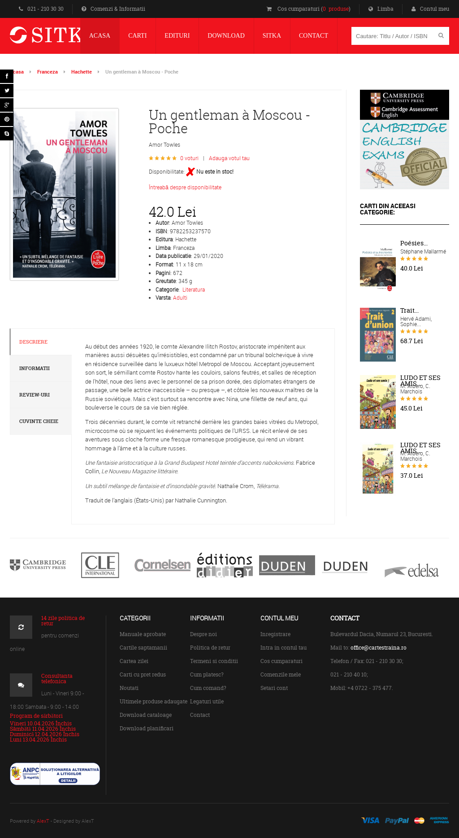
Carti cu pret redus (143, 674)
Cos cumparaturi (281, 661)
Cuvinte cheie (38, 421)
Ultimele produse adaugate (153, 701)
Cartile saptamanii (143, 647)
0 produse (336, 9)
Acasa (17, 71)
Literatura (193, 289)
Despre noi (203, 634)
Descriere (33, 341)
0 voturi (189, 157)
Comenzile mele (280, 674)
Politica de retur (210, 647)
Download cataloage (146, 715)
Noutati (129, 688)
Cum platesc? (207, 674)
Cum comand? (208, 688)
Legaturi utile (207, 701)
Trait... (409, 310)
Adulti (180, 297)
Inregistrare (275, 634)
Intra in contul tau (283, 647)
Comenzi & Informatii (113, 9)
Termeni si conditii (214, 661)
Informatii (34, 368)
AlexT (43, 820)
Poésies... (414, 243)
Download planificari (146, 728)
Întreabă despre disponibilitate (185, 187)
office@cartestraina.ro (379, 647)
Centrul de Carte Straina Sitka (67, 38)
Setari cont (274, 688)
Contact (200, 715)
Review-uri (34, 394)
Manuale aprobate (143, 634)
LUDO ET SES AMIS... (420, 380)
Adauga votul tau (229, 157)
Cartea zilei (134, 661)
